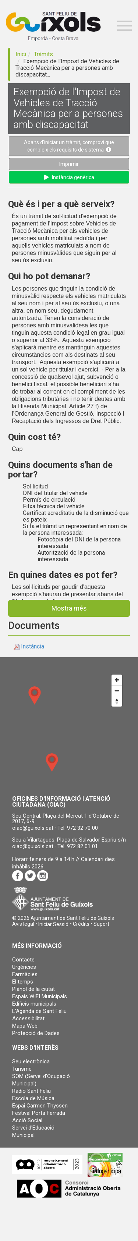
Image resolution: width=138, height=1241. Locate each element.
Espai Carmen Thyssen (40, 1105)
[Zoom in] (117, 680)
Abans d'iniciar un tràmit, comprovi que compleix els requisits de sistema (69, 146)
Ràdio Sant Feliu (31, 1091)
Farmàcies (25, 974)
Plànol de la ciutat (33, 989)
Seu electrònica (31, 1061)
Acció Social (27, 1120)
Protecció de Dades (36, 1033)
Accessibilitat (28, 1018)
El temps (22, 981)
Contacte (23, 959)
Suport (101, 924)
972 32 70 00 (82, 828)
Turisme (22, 1069)
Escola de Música (33, 1098)
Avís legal (23, 924)
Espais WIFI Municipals (39, 996)
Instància (32, 646)
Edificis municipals (34, 1003)
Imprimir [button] (69, 164)
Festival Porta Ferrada (38, 1113)
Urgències (24, 967)
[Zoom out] (117, 690)
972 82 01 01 (82, 846)
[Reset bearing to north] (117, 701)
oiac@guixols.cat (32, 828)
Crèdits (81, 924)
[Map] (69, 730)
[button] (53, 924)
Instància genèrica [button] (69, 177)
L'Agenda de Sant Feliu (39, 1011)
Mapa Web (25, 1026)
